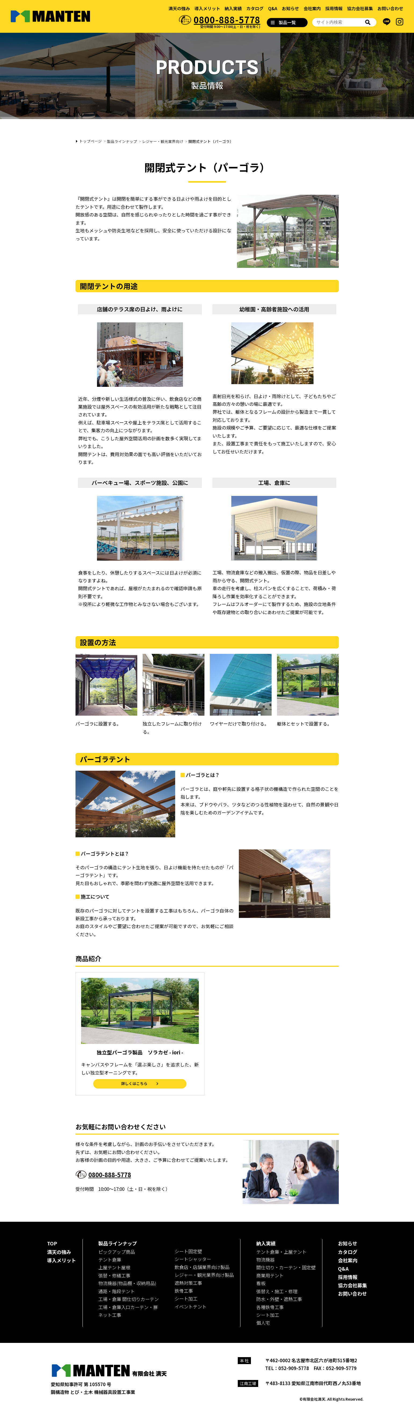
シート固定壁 (188, 1251)
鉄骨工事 (184, 1290)
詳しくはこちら (134, 1083)
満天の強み (179, 8)
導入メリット (207, 8)
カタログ (255, 8)
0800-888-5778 (227, 19)
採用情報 (334, 8)
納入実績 (233, 8)
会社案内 (312, 8)
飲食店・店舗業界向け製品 (202, 1267)
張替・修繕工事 (114, 1275)
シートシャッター (193, 1259)
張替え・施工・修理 (276, 1291)
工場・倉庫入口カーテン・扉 (128, 1307)
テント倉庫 (109, 1259)
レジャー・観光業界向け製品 (204, 1274)
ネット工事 (109, 1314)
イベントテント (191, 1306)
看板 (260, 1283)
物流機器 (265, 1259)
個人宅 (263, 1322)
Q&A (272, 8)
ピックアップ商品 (116, 1251)
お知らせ (290, 8)
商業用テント (270, 1275)
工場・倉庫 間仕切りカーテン (128, 1299)
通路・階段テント (116, 1291)
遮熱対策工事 (188, 1282)
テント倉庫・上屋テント (281, 1251)
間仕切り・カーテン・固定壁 (286, 1267)
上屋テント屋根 (114, 1267)
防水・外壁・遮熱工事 (279, 1299)
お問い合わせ (390, 8)
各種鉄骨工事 (270, 1307)
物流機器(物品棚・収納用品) (127, 1283)
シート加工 (186, 1298)
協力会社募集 (360, 8)
